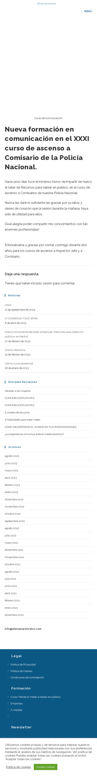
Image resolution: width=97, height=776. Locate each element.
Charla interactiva (15, 350)
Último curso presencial (19, 363)
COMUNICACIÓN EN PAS (19, 398)
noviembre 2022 (14, 506)
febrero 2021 (12, 600)
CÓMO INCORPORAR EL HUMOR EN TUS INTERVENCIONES (40, 427)
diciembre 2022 (14, 499)
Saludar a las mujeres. (18, 390)
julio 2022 (10, 535)
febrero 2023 (12, 484)
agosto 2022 (12, 528)
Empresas (17, 703)
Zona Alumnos (46, 3)
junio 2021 (11, 585)
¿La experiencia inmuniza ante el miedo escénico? (34, 434)
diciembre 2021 (14, 549)
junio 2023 (11, 463)
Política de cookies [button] (18, 767)
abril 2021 (11, 593)
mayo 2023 (11, 470)
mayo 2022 (11, 542)
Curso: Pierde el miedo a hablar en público (36, 696)
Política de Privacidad (23, 664)
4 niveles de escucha (17, 412)
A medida (16, 710)
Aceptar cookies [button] (45, 766)
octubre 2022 (13, 513)
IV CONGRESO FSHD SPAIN (21, 318)
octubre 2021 (12, 564)
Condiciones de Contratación (27, 677)
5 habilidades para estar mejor (22, 419)
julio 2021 (10, 578)
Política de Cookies (21, 671)
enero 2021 (11, 607)
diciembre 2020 (14, 614)
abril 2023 (11, 477)
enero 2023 (11, 492)
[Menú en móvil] (86, 11)
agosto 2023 (12, 455)
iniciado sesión (41, 283)
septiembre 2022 (15, 521)
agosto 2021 (12, 571)
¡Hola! (8, 304)
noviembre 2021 (14, 557)
